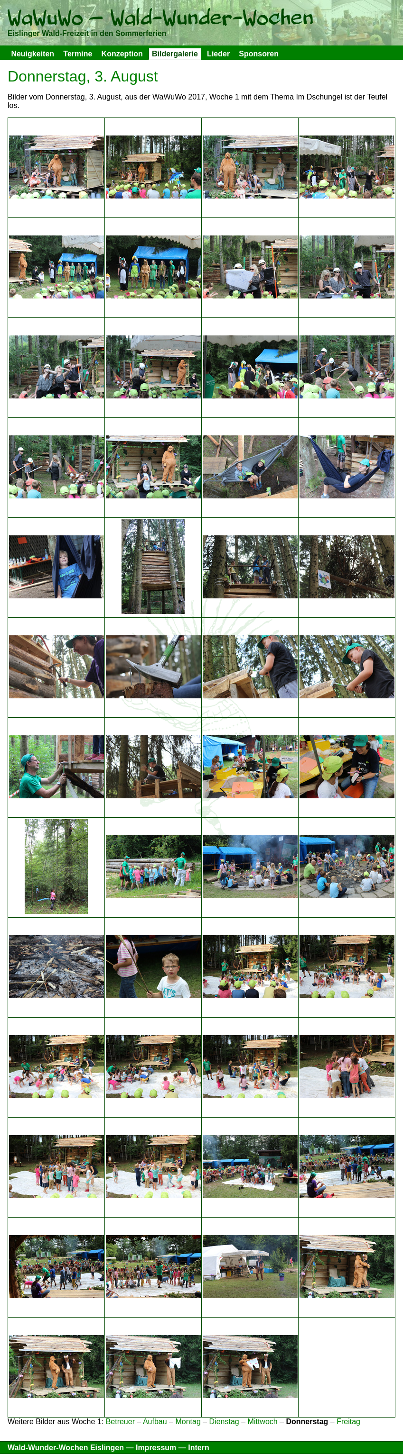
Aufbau (155, 1422)
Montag (187, 1422)
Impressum (156, 1448)
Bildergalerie (175, 54)
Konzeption (122, 54)
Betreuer (120, 1422)
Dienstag (224, 1422)
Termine (77, 54)
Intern (198, 1448)
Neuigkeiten (32, 54)
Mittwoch (263, 1422)
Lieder (218, 54)
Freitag (348, 1422)
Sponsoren (259, 54)
